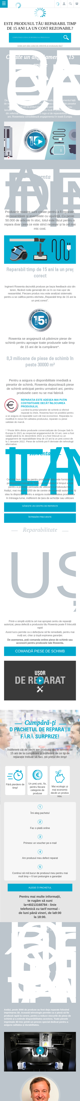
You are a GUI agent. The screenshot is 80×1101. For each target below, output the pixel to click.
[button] (64, 4)
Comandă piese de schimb (40, 651)
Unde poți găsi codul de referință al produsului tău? (40, 46)
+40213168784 (36, 904)
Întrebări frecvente (40, 517)
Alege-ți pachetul (40, 887)
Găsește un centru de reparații (40, 506)
